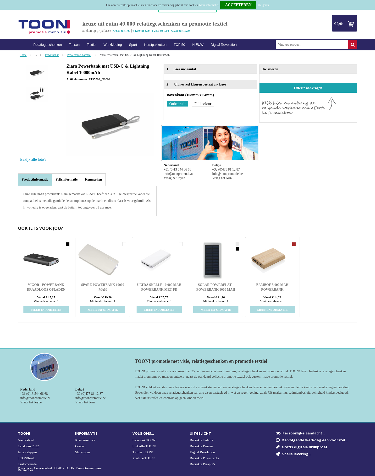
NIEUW (198, 45)
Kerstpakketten (155, 45)
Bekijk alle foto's (33, 159)
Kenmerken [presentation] (93, 179)
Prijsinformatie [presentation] (66, 179)
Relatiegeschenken (47, 45)
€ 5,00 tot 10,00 (180, 30)
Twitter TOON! (142, 452)
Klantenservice (85, 440)
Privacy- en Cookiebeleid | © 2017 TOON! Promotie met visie (60, 468)
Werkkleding (113, 45)
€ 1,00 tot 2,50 (141, 30)
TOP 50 (179, 45)
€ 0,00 (338, 24)
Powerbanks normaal (79, 55)
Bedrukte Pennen (201, 446)
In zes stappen (27, 452)
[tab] (35, 179)
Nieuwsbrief (26, 440)
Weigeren (263, 5)
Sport (133, 45)
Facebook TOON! (144, 440)
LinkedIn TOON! (144, 446)
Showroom (82, 452)
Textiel (91, 45)
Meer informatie (208, 5)
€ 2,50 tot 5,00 (160, 30)
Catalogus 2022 (28, 446)
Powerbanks (52, 55)
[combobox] (312, 44)
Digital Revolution (224, 45)
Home (24, 44)
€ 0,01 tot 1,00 (121, 30)
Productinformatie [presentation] (35, 179)
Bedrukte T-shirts (201, 440)
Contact (80, 446)
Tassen (74, 45)
